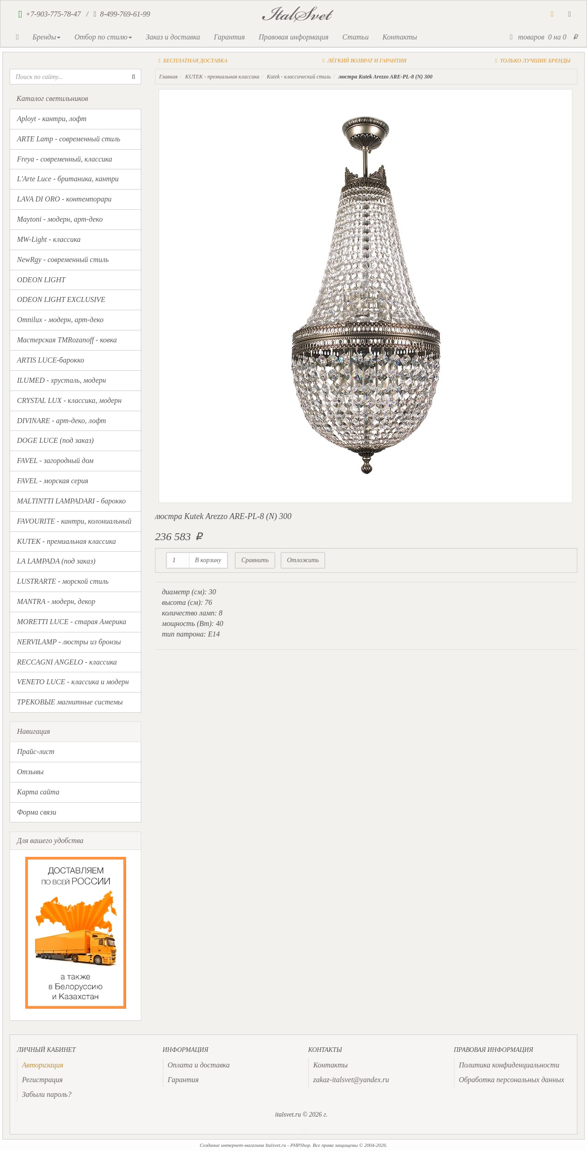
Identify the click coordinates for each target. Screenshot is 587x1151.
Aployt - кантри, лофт (52, 119)
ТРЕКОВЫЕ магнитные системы (70, 702)
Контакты (399, 37)
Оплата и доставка (199, 1065)
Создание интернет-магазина (231, 1145)
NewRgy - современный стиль (63, 259)
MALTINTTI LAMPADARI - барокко (71, 501)
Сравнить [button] (255, 560)
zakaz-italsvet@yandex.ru (351, 1080)
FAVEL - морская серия (52, 481)
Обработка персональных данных (512, 1080)
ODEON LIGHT (41, 280)
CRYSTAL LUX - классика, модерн (69, 400)
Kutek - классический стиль (299, 76)
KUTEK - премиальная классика (66, 541)
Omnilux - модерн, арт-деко (60, 320)
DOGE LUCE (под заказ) (55, 440)
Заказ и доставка (173, 37)
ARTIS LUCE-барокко (50, 360)
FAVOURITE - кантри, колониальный (74, 521)
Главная (168, 76)
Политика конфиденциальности (509, 1065)
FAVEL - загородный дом (55, 460)
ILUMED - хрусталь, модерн (61, 380)
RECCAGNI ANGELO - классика (67, 662)
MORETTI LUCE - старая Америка (71, 622)
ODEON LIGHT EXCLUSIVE (61, 299)
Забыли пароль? (47, 1094)
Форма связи (36, 812)
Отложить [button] (303, 560)
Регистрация (42, 1080)
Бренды (47, 37)
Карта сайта (38, 792)
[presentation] (42, 1065)
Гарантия (229, 37)
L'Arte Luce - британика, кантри (68, 179)
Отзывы (30, 772)
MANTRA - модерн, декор (56, 601)
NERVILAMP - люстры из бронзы (69, 642)
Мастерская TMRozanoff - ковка (67, 340)
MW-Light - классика (49, 239)
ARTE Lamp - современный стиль (68, 139)
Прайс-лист (36, 751)
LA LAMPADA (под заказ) (56, 561)
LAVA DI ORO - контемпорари (64, 199)
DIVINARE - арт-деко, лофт (61, 421)
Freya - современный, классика (64, 159)
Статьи (355, 37)
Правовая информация (294, 37)
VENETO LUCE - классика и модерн (73, 682)
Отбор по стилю (103, 37)
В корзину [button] (208, 560)
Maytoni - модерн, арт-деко (60, 219)
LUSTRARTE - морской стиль (63, 581)
